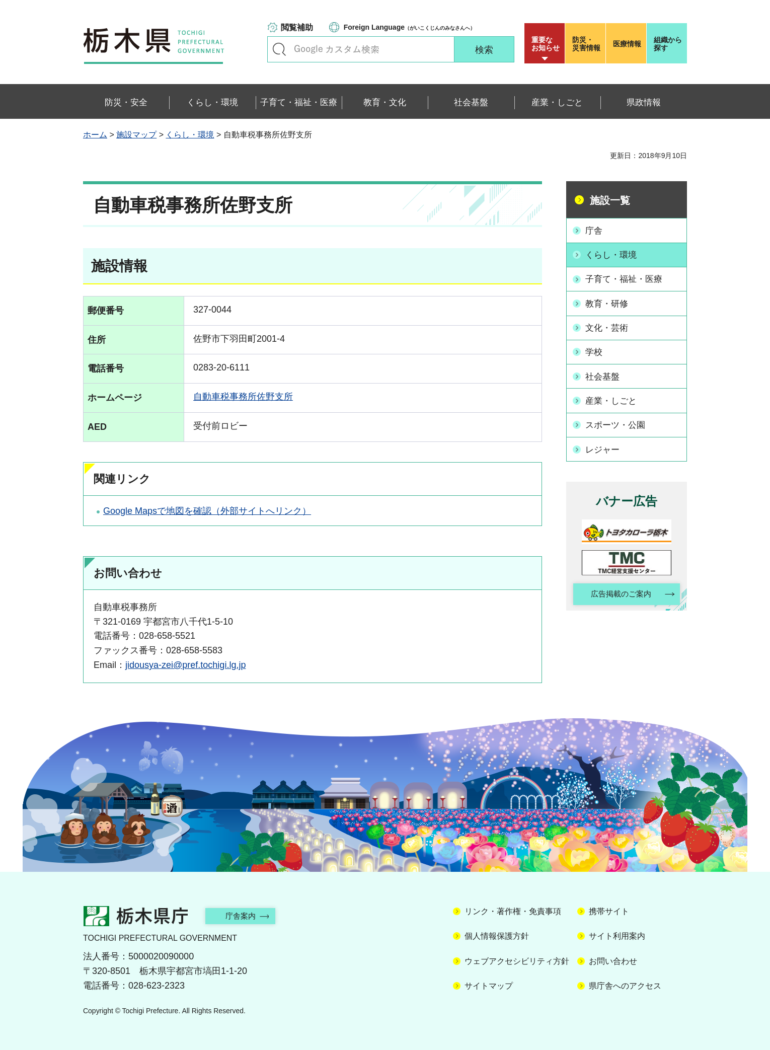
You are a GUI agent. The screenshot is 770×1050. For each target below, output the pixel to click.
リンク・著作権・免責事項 (513, 911)
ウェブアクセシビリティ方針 (517, 961)
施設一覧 (610, 200)
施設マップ (136, 134)
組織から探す (668, 44)
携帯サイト (609, 911)
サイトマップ (489, 986)
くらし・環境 (190, 134)
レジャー (605, 444)
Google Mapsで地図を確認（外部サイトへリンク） (207, 511)
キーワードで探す (279, 49)
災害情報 (587, 44)
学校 (596, 349)
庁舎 (596, 230)
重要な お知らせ (545, 44)
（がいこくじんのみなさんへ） (409, 27)
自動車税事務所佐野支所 (243, 397)
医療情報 (627, 44)
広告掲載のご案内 (618, 589)
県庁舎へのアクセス (625, 986)
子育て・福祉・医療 (627, 278)
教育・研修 (609, 301)
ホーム (95, 134)
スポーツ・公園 (618, 420)
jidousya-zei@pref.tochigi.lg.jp (185, 665)
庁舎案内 (246, 916)
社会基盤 (605, 372)
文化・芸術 (609, 325)
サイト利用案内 (617, 936)
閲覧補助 (297, 27)
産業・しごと (614, 397)
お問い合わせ (613, 961)
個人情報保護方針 (497, 936)
